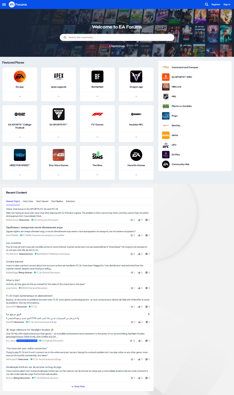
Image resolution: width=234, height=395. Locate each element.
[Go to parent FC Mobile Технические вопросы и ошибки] (41, 235)
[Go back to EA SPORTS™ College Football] (19, 126)
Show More (78, 386)
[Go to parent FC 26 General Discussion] (46, 272)
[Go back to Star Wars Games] (58, 165)
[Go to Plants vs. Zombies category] (166, 106)
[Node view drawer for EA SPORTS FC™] (58, 137)
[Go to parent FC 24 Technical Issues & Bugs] (41, 322)
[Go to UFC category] (166, 145)
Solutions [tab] (70, 201)
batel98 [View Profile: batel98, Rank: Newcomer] (9, 322)
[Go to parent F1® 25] (32, 306)
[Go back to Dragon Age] (136, 87)
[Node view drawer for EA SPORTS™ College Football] (20, 137)
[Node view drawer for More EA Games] (136, 175)
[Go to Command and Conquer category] (166, 67)
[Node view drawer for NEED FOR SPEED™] (20, 175)
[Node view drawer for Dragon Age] (136, 96)
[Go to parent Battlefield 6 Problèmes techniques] (51, 254)
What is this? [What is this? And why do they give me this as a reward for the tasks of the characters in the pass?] (13, 280)
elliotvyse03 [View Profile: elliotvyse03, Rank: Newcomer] (12, 359)
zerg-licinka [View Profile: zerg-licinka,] (11, 288)
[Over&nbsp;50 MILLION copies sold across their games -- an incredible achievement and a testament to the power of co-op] (78, 335)
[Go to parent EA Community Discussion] (44, 219)
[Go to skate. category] (166, 135)
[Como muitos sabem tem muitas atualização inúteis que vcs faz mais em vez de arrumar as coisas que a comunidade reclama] (78, 373)
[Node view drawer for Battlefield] (97, 96)
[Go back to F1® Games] (97, 124)
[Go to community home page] (18, 4)
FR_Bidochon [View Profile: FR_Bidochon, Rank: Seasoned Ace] (12, 254)
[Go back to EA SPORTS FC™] (58, 124)
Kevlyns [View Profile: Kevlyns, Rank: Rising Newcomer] (9, 378)
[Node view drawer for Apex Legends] (58, 96)
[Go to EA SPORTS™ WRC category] (166, 77)
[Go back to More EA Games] (136, 165)
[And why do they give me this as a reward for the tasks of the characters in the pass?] (78, 284)
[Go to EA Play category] (166, 154)
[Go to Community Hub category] (166, 164)
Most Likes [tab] (28, 201)
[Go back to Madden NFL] (136, 124)
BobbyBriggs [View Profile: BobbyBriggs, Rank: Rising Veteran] (12, 272)
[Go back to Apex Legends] (58, 87)
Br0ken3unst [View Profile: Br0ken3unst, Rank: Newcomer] (12, 219)
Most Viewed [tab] (42, 201)
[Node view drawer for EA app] (20, 96)
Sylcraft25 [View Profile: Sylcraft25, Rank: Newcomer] (11, 306)
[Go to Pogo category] (166, 116)
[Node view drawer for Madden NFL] (136, 137)
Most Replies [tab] (57, 201)
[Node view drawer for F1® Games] (97, 137)
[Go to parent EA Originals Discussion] (50, 340)
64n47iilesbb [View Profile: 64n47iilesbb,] (12, 235)
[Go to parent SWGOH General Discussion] (32, 288)
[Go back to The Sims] (97, 165)
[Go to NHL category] (166, 96)
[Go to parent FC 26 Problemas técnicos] (44, 378)
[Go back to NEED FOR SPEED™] (20, 165)
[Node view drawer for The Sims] (97, 175)
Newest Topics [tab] (13, 201)
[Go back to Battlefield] (97, 87)
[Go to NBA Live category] (166, 87)
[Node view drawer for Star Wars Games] (58, 175)
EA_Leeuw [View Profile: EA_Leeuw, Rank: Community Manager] (11, 340)
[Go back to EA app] (20, 87)
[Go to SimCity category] (166, 125)
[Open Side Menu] (4, 4)
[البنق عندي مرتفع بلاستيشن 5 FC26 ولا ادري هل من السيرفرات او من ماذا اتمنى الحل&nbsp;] (76, 318)
